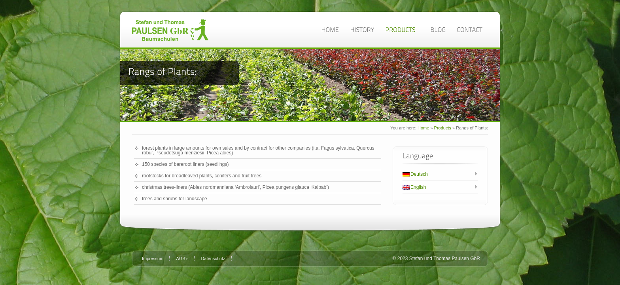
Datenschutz (213, 258)
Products (442, 127)
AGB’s (182, 258)
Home (423, 127)
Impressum (152, 258)
